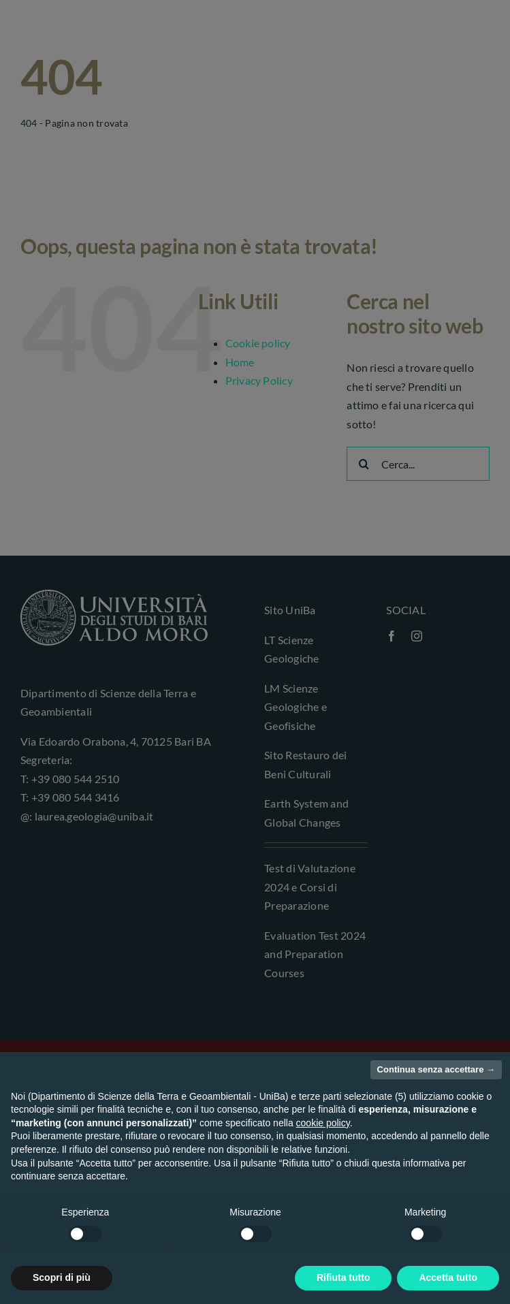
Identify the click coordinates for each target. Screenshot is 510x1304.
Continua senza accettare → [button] (436, 1069)
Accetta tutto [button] (448, 1277)
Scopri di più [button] (62, 1277)
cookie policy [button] (323, 1122)
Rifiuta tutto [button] (343, 1277)
